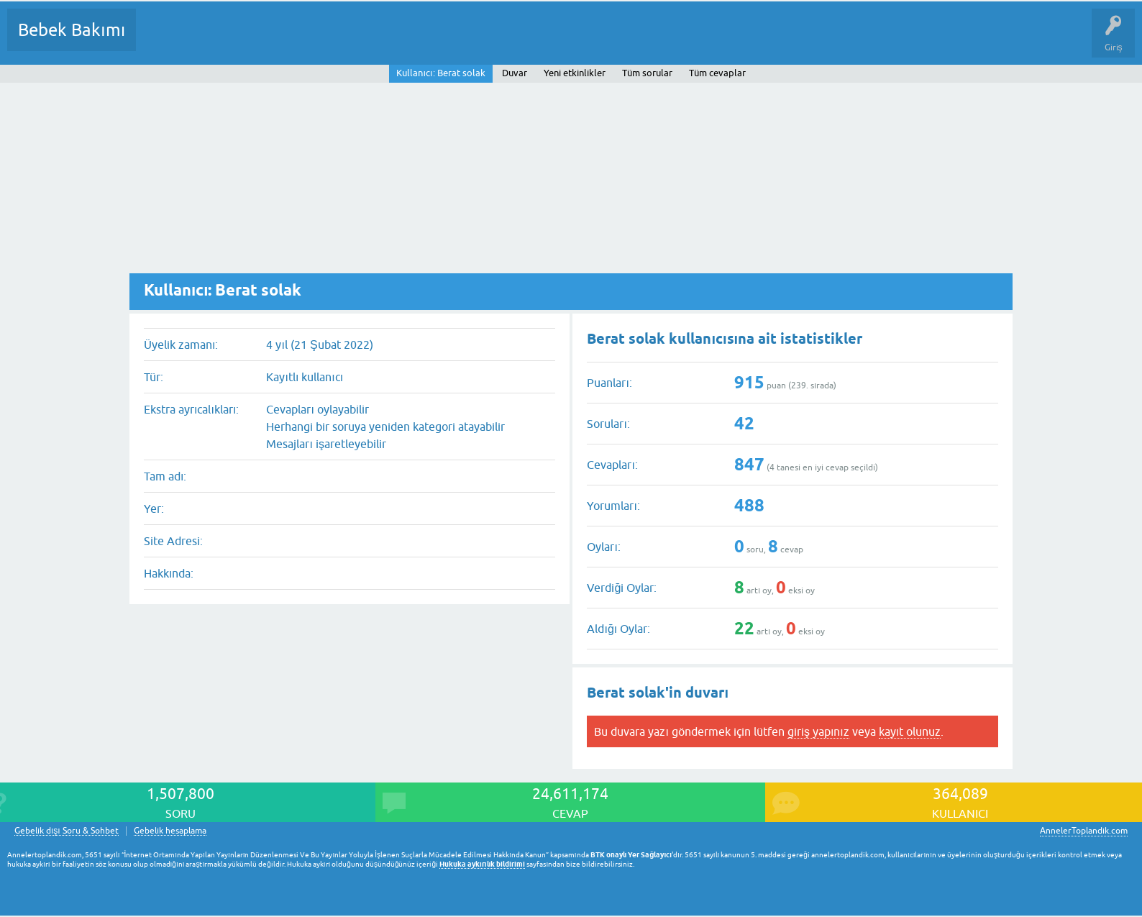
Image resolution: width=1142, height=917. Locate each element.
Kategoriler (294, 40)
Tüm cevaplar (717, 73)
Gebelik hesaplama (170, 831)
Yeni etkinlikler (575, 73)
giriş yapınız (818, 731)
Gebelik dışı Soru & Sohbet (66, 831)
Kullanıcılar (354, 40)
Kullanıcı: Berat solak (440, 73)
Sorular (161, 40)
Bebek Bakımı (71, 30)
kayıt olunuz (910, 731)
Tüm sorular (647, 73)
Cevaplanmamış (224, 40)
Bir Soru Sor (414, 40)
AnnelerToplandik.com (1084, 831)
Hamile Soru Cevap (603, 40)
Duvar (514, 73)
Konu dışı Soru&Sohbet (500, 40)
